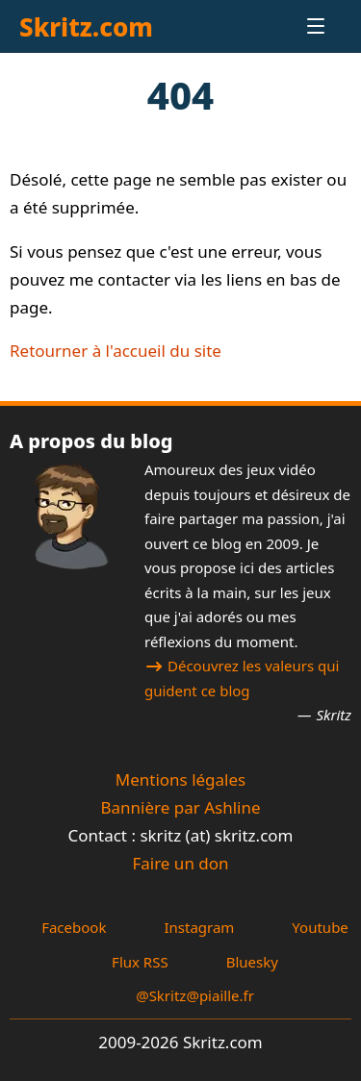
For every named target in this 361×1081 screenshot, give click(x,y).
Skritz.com (86, 26)
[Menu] (299, 26)
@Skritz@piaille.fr (195, 995)
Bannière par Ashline (180, 807)
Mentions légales (180, 779)
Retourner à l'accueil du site (115, 350)
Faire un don (180, 863)
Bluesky (252, 961)
